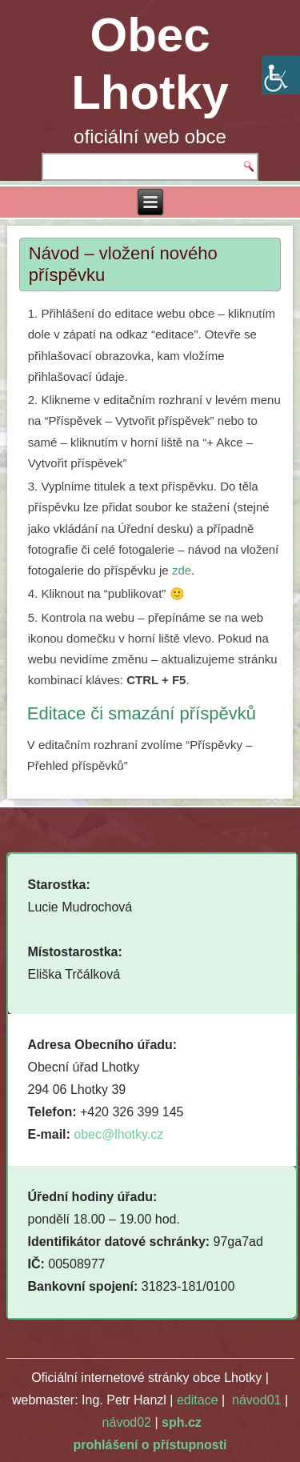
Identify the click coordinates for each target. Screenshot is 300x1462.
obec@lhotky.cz (118, 1134)
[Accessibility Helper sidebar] (281, 75)
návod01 (256, 1400)
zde (181, 570)
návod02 (126, 1422)
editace (197, 1400)
